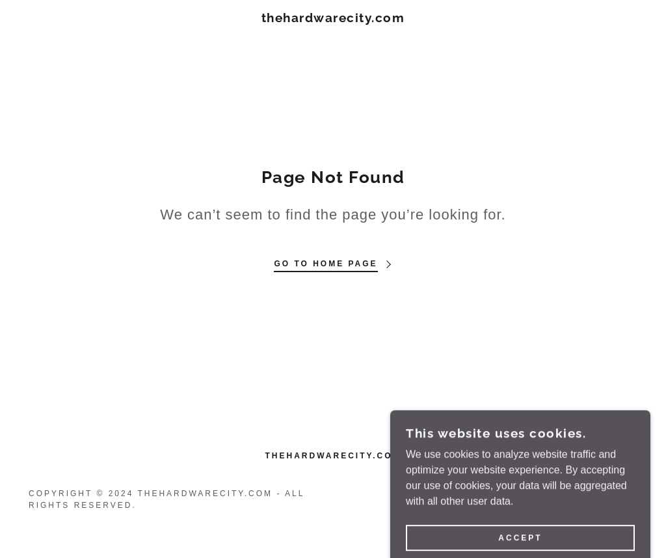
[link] (333, 18)
